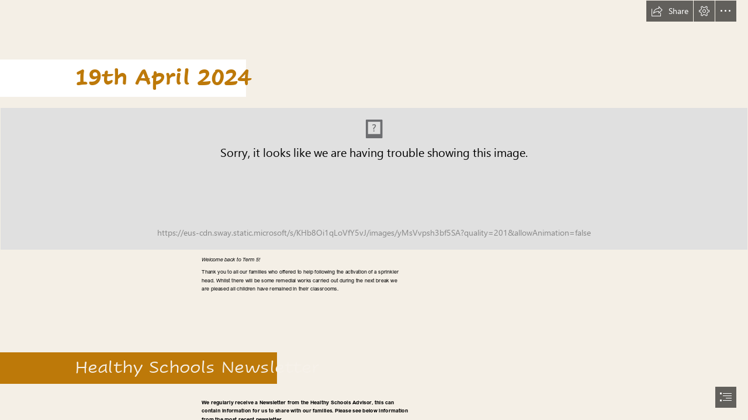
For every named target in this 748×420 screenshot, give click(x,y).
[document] (374, 210)
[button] (669, 11)
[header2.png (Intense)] (374, 178)
